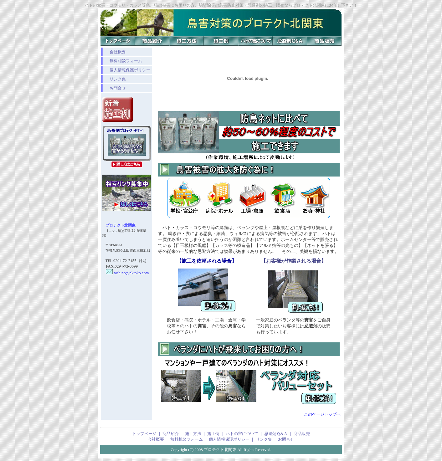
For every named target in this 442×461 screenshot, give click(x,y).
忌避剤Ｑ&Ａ (275, 433)
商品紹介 (170, 433)
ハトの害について (242, 433)
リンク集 (113, 79)
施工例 (213, 433)
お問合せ (113, 88)
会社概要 (113, 51)
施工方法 (193, 433)
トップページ (144, 433)
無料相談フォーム (121, 61)
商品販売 (302, 433)
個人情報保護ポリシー (125, 70)
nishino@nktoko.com (125, 272)
